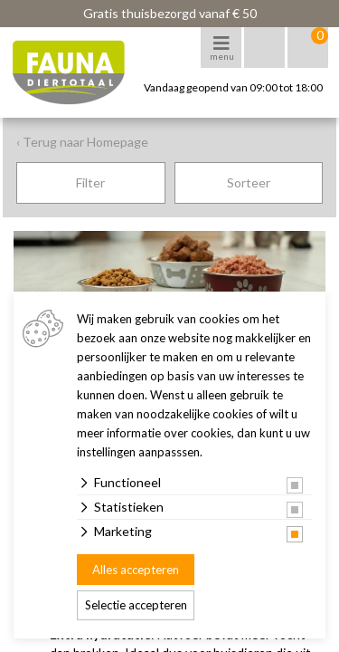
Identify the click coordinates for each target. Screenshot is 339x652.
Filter (90, 182)
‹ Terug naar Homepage (82, 141)
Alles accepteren (135, 569)
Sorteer (248, 182)
